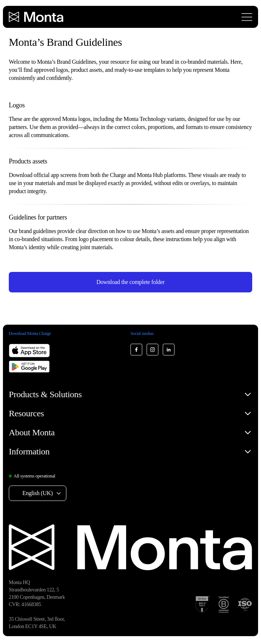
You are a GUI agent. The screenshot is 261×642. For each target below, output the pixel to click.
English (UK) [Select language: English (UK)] (38, 493)
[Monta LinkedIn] (168, 349)
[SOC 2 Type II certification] (203, 604)
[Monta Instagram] (152, 349)
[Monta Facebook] (136, 349)
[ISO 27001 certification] (245, 604)
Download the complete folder (130, 282)
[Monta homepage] (37, 17)
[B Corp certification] (223, 604)
